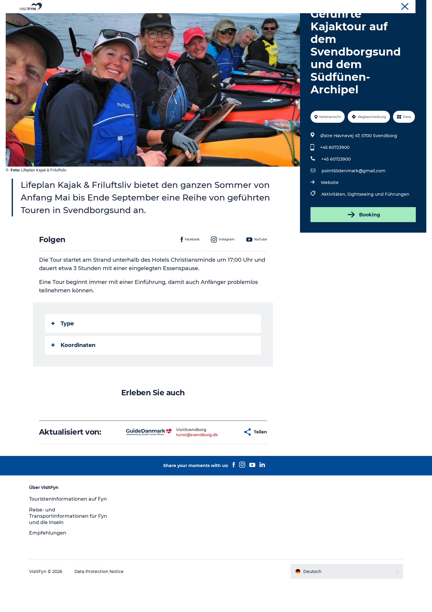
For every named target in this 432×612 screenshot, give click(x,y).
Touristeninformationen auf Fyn (69, 527)
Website (330, 211)
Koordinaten (73, 373)
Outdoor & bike (189, 19)
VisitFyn (419, 6)
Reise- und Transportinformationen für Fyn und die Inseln (69, 544)
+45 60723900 (335, 176)
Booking (363, 243)
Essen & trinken (233, 19)
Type (62, 352)
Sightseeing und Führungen (378, 222)
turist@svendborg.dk (178, 463)
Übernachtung (276, 19)
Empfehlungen (48, 562)
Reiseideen (151, 19)
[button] (219, 460)
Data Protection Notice (100, 600)
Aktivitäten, (334, 222)
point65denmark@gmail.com (354, 199)
